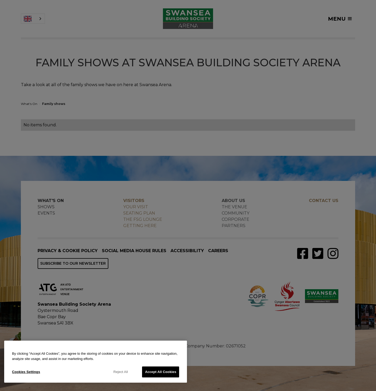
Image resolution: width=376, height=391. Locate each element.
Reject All (120, 372)
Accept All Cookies (160, 372)
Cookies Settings (26, 372)
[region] (95, 362)
